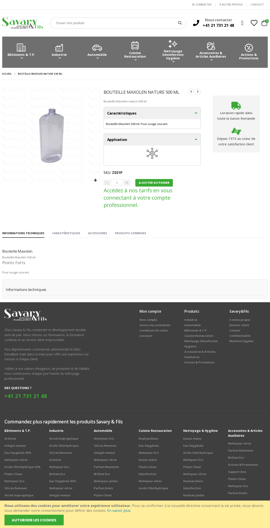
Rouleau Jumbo (193, 496)
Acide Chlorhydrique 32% (22, 468)
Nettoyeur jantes (106, 482)
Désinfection (147, 475)
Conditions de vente (154, 331)
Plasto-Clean (13, 475)
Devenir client (239, 326)
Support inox (237, 473)
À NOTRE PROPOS (231, 4)
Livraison (146, 337)
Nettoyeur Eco (14, 482)
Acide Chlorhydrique (64, 446)
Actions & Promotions (243, 466)
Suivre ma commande (155, 326)
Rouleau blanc (149, 439)
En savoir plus (118, 510)
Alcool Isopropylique (19, 496)
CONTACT (257, 4)
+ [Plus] (126, 183)
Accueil (7, 73)
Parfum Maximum (106, 468)
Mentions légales (241, 342)
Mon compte (148, 321)
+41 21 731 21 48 (25, 396)
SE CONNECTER (201, 4)
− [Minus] (106, 183)
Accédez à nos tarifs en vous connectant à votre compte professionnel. (137, 199)
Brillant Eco (57, 475)
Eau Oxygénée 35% (17, 454)
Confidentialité (239, 337)
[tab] (23, 234)
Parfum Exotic (103, 489)
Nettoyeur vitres (16, 461)
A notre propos (239, 321)
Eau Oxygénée (149, 446)
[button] (95, 180)
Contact (234, 331)
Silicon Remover (15, 489)
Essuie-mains (148, 461)
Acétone (10, 439)
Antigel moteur (15, 446)
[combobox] (118, 23)
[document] (135, 514)
